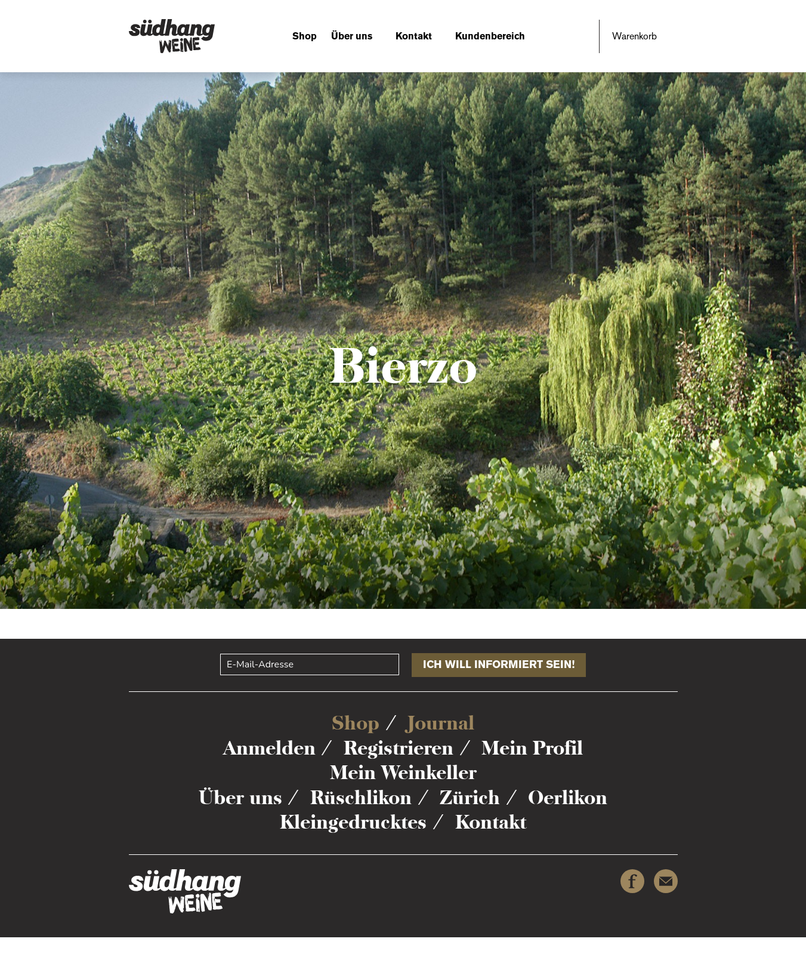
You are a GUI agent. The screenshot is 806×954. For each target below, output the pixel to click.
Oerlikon (567, 797)
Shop (304, 36)
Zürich (470, 797)
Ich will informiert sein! (499, 664)
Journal (440, 722)
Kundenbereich (490, 36)
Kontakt (414, 36)
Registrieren (398, 748)
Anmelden (269, 748)
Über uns (351, 36)
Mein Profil (532, 748)
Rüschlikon (361, 797)
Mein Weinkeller (403, 772)
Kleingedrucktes (353, 822)
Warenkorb (634, 36)
